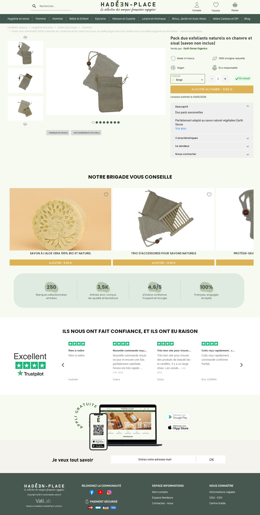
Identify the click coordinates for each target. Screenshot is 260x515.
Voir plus (180, 128)
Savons (87, 27)
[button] (25, 38)
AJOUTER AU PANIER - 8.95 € (212, 89)
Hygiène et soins (42, 27)
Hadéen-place (17, 27)
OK (211, 459)
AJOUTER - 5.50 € (60, 263)
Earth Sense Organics (195, 48)
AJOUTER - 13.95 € (163, 263)
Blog (246, 18)
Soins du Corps (67, 27)
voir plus (118, 372)
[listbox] (188, 80)
